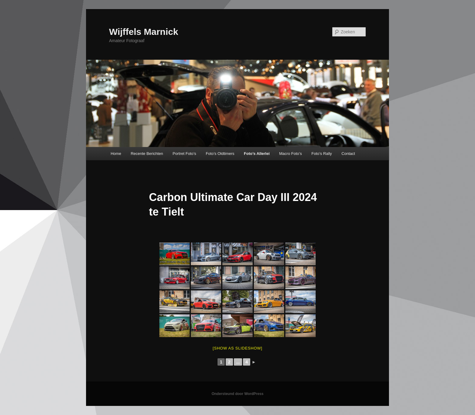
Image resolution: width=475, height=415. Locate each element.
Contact (348, 153)
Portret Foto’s (184, 153)
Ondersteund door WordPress (237, 394)
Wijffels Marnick (143, 32)
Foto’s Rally (321, 153)
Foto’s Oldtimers (220, 153)
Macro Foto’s (290, 153)
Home (116, 153)
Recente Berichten (147, 153)
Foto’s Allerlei (257, 153)
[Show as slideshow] (237, 348)
